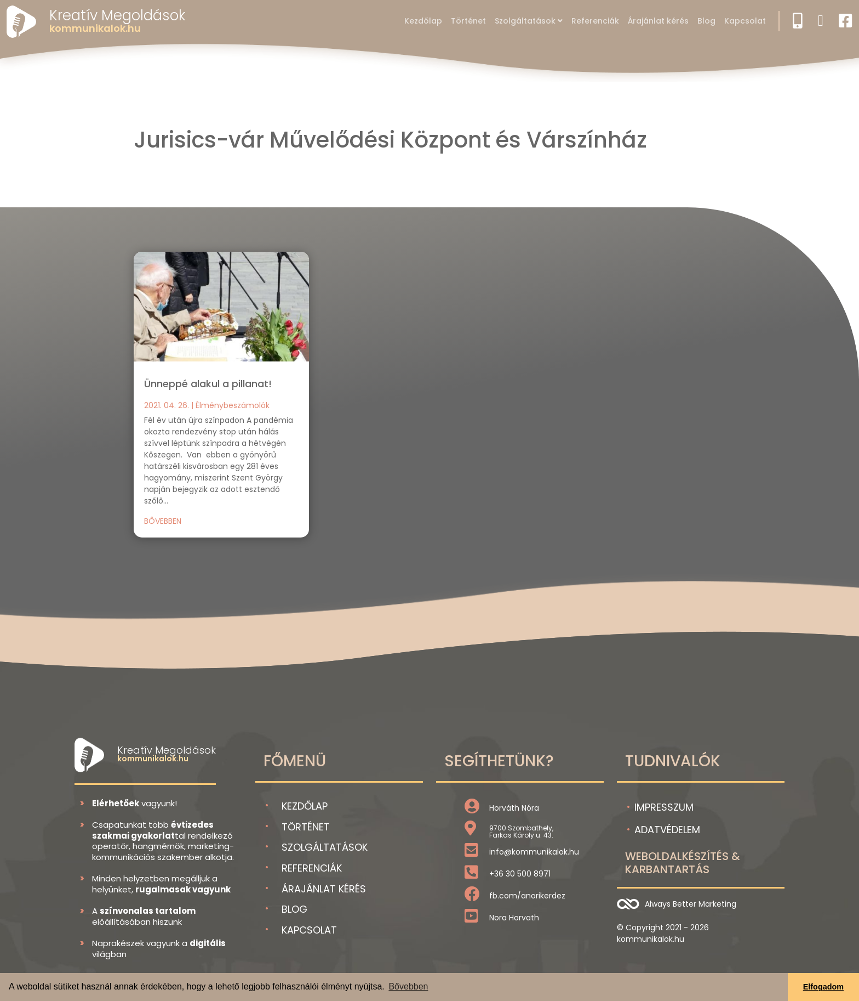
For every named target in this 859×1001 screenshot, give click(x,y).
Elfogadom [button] (823, 986)
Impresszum (664, 807)
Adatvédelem (667, 829)
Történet (468, 20)
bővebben (162, 521)
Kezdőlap (423, 20)
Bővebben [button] (408, 986)
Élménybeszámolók (233, 405)
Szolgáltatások (525, 20)
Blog (706, 20)
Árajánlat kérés (658, 20)
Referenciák (595, 20)
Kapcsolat (745, 20)
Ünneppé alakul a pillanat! (208, 384)
